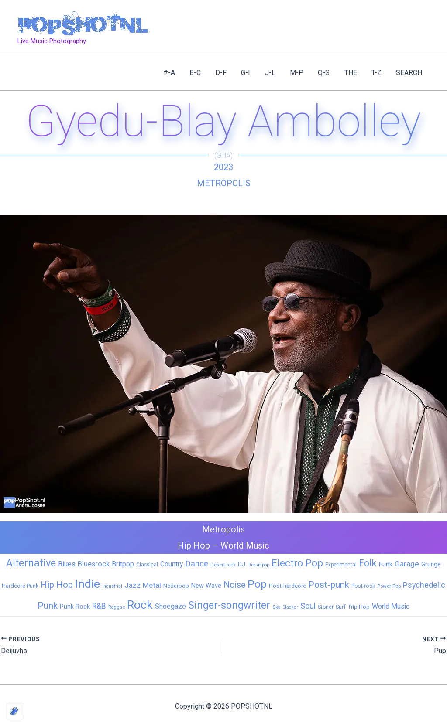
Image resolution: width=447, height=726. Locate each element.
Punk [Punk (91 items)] (48, 605)
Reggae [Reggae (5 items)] (116, 607)
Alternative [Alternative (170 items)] (31, 563)
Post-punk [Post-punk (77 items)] (328, 584)
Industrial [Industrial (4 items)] (112, 586)
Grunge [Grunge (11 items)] (431, 564)
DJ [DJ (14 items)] (241, 564)
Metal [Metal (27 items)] (152, 585)
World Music (244, 545)
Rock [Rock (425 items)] (140, 605)
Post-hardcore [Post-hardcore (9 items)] (287, 586)
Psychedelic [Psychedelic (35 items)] (424, 585)
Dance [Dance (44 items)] (196, 564)
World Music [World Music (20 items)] (390, 606)
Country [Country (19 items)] (171, 564)
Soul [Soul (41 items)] (308, 605)
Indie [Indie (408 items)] (87, 583)
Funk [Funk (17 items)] (385, 564)
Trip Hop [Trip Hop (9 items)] (359, 606)
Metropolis (224, 183)
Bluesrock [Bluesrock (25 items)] (94, 564)
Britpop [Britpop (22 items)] (123, 564)
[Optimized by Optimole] (15, 711)
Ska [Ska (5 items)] (276, 607)
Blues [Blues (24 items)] (67, 564)
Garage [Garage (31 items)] (407, 563)
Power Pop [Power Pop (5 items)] (389, 586)
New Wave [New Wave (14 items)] (206, 586)
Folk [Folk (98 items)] (367, 563)
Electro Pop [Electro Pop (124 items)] (297, 563)
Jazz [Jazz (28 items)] (132, 585)
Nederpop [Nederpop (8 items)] (176, 586)
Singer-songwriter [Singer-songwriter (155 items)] (229, 605)
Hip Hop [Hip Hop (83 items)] (57, 584)
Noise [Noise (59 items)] (234, 585)
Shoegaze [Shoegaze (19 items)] (170, 606)
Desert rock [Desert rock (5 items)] (223, 565)
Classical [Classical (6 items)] (147, 565)
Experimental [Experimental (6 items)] (341, 565)
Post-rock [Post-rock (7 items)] (363, 586)
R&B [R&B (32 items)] (99, 606)
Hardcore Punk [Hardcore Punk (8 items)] (20, 586)
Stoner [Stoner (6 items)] (326, 607)
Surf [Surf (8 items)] (341, 606)
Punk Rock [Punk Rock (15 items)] (75, 606)
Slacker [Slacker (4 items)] (290, 607)
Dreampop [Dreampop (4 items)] (258, 565)
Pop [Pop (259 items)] (257, 584)
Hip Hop (194, 545)
